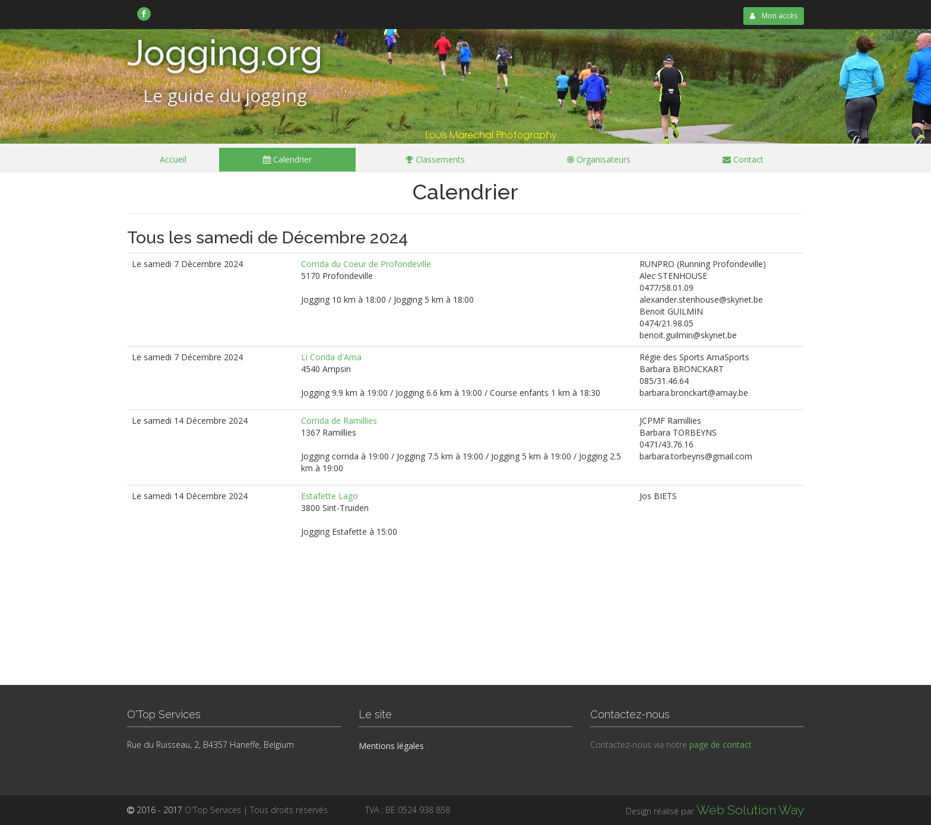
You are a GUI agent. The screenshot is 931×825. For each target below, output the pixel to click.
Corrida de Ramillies (339, 420)
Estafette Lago (329, 496)
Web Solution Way (750, 809)
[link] (144, 13)
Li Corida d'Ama (331, 357)
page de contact (720, 744)
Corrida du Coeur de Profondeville (366, 263)
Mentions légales (391, 745)
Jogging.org (224, 53)
